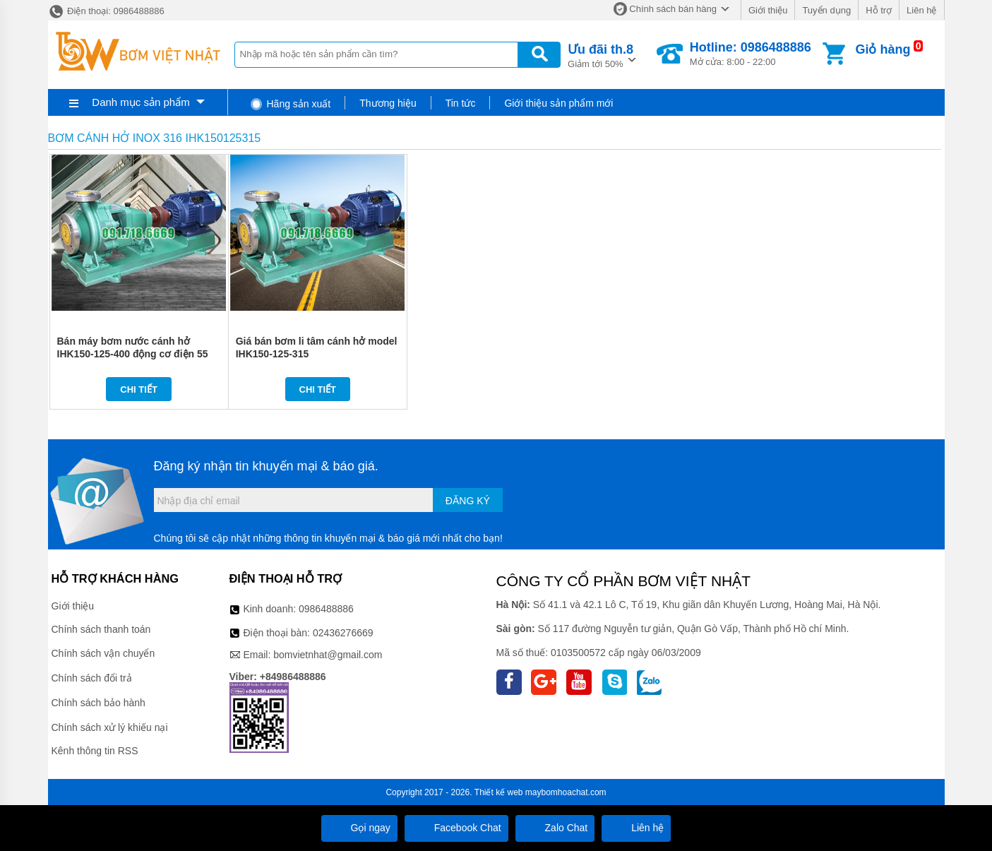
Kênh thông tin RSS (95, 750)
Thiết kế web (498, 792)
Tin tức (461, 103)
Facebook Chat (456, 827)
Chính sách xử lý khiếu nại (110, 727)
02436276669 (343, 632)
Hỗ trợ (879, 10)
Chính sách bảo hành (98, 702)
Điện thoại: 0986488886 (106, 11)
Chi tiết (138, 389)
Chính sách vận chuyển (103, 653)
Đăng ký (468, 500)
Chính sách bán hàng (673, 9)
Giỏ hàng (882, 49)
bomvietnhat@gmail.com (327, 654)
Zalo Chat (555, 827)
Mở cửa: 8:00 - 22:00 (750, 53)
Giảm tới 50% (600, 54)
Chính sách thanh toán (101, 629)
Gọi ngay (359, 827)
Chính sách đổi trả (92, 678)
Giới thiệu (767, 10)
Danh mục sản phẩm (140, 102)
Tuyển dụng (826, 10)
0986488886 (326, 608)
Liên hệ (921, 10)
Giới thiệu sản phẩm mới (558, 103)
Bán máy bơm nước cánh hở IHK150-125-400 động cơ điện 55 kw (132, 353)
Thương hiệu (387, 103)
